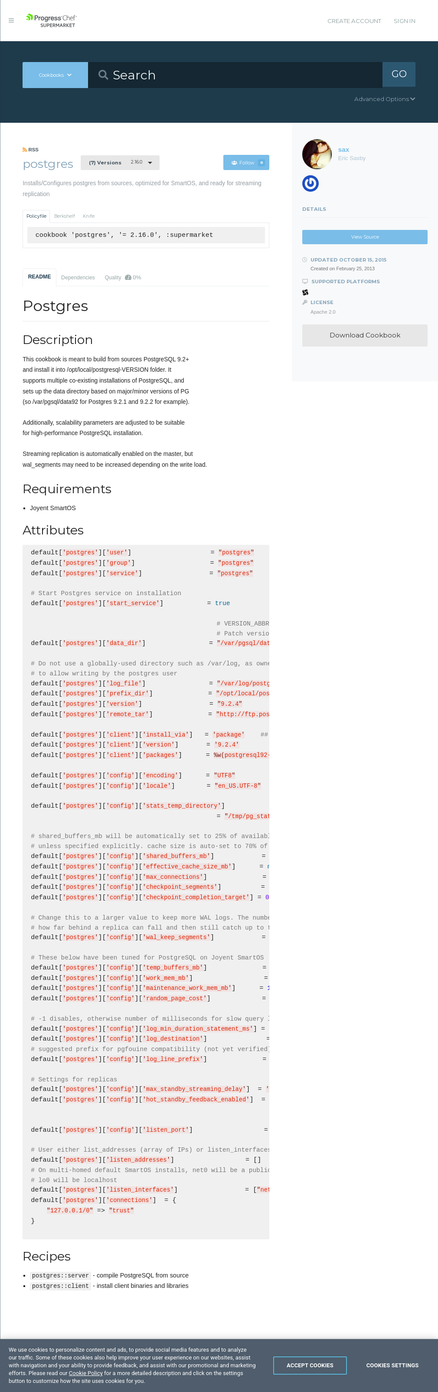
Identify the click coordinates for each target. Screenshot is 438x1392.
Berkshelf (64, 216)
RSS (31, 149)
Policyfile (36, 216)
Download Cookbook (365, 335)
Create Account (354, 20)
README (39, 277)
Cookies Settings (392, 1369)
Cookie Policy (86, 1377)
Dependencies (78, 278)
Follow (248, 163)
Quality (123, 277)
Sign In (404, 20)
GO (399, 75)
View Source (365, 237)
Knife (89, 216)
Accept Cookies (310, 1369)
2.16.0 (115, 162)
